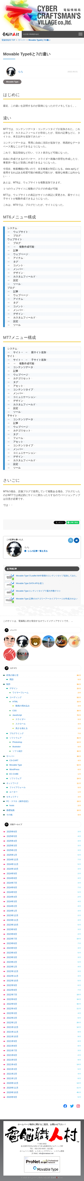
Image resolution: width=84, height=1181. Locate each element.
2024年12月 (12, 859)
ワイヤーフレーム (20, 692)
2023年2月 (12, 962)
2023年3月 (12, 957)
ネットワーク (12, 783)
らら (20, 71)
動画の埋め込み (23, 706)
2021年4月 (12, 1064)
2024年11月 (12, 864)
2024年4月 (12, 897)
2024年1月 (12, 911)
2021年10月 (12, 1036)
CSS (14, 710)
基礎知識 (10, 810)
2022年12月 (12, 971)
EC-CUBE (14, 774)
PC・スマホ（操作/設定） (18, 801)
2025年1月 (12, 855)
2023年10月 (12, 924)
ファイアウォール (17, 787)
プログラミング (16, 733)
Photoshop (17, 742)
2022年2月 (12, 1018)
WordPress (14, 769)
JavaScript (17, 715)
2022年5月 (12, 1004)
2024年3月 (12, 901)
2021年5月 (12, 1060)
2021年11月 (12, 1032)
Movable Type (12, 82)
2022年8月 (12, 990)
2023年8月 (12, 934)
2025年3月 (12, 845)
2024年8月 (12, 878)
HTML (15, 701)
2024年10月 (12, 869)
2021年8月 (12, 1046)
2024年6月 (12, 887)
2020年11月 (12, 1087)
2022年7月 (12, 994)
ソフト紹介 (17, 751)
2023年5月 (12, 948)
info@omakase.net (46, 1153)
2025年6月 (12, 831)
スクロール (21, 724)
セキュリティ (12, 797)
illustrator (16, 746)
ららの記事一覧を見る (37, 551)
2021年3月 (12, 1069)
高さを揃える (22, 728)
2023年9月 (12, 929)
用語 (11, 679)
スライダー (21, 719)
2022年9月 (12, 985)
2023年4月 (12, 952)
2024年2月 (12, 906)
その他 (9, 815)
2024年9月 (12, 873)
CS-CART (13, 760)
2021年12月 (12, 1027)
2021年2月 (12, 1073)
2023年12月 (12, 915)
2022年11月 (12, 976)
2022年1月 (12, 1022)
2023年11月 (12, 920)
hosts (11, 805)
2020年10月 (12, 1092)
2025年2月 (12, 850)
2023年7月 (12, 938)
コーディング (15, 697)
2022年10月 (12, 980)
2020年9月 (12, 1097)
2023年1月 (12, 966)
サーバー (22, 40)
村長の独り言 (12, 675)
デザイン (13, 688)
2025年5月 (12, 836)
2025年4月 (12, 841)
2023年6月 (12, 943)
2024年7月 (12, 883)
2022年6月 (12, 999)
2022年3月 (12, 1013)
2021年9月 (12, 1041)
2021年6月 (12, 1055)
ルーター (13, 792)
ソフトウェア (15, 738)
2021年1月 (12, 1078)
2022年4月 (12, 1008)
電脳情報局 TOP (8, 40)
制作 (8, 684)
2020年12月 (12, 1083)
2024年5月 (12, 892)
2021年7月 (12, 1050)
